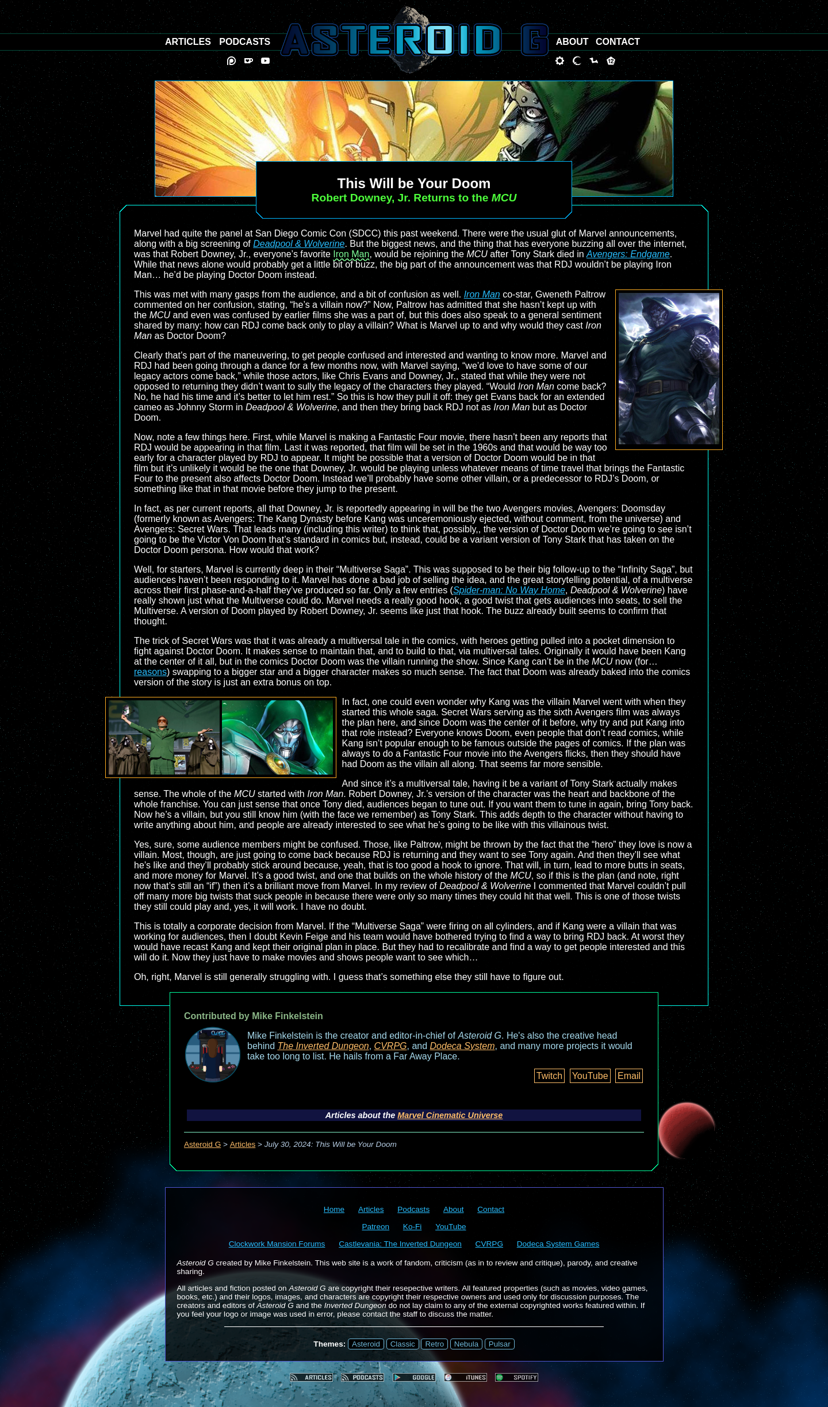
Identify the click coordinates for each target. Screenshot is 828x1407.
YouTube (590, 1076)
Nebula (466, 1344)
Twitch (549, 1076)
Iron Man (351, 254)
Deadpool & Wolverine (298, 244)
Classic (402, 1344)
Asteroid (366, 1344)
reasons (150, 672)
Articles (243, 1144)
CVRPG (390, 1046)
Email (629, 1076)
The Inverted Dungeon (323, 1046)
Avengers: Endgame (628, 254)
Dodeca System (462, 1046)
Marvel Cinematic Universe (450, 1115)
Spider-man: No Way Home (509, 590)
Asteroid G (202, 1144)
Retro (434, 1344)
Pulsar (500, 1344)
